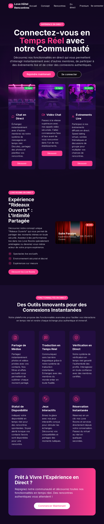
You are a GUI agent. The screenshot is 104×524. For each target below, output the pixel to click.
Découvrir (21, 163)
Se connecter (69, 74)
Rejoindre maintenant (39, 74)
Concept (45, 6)
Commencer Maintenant (52, 505)
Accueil (33, 6)
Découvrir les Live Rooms (23, 272)
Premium (84, 6)
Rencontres (60, 6)
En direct (72, 6)
